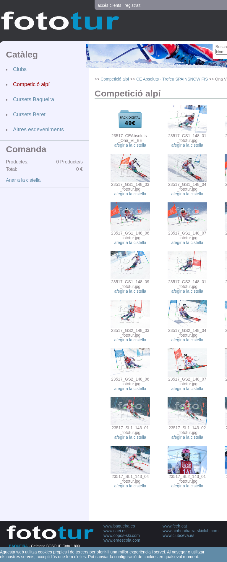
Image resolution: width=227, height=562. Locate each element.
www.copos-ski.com (121, 535)
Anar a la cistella (23, 180)
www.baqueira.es (119, 526)
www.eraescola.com (121, 540)
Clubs (20, 69)
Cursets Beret (29, 114)
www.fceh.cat (175, 526)
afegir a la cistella (130, 145)
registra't (132, 5)
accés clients (109, 5)
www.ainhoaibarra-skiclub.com (190, 530)
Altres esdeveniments (38, 129)
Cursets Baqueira (33, 99)
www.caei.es (115, 530)
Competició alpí (31, 84)
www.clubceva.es (178, 535)
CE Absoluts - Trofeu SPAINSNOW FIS (172, 79)
